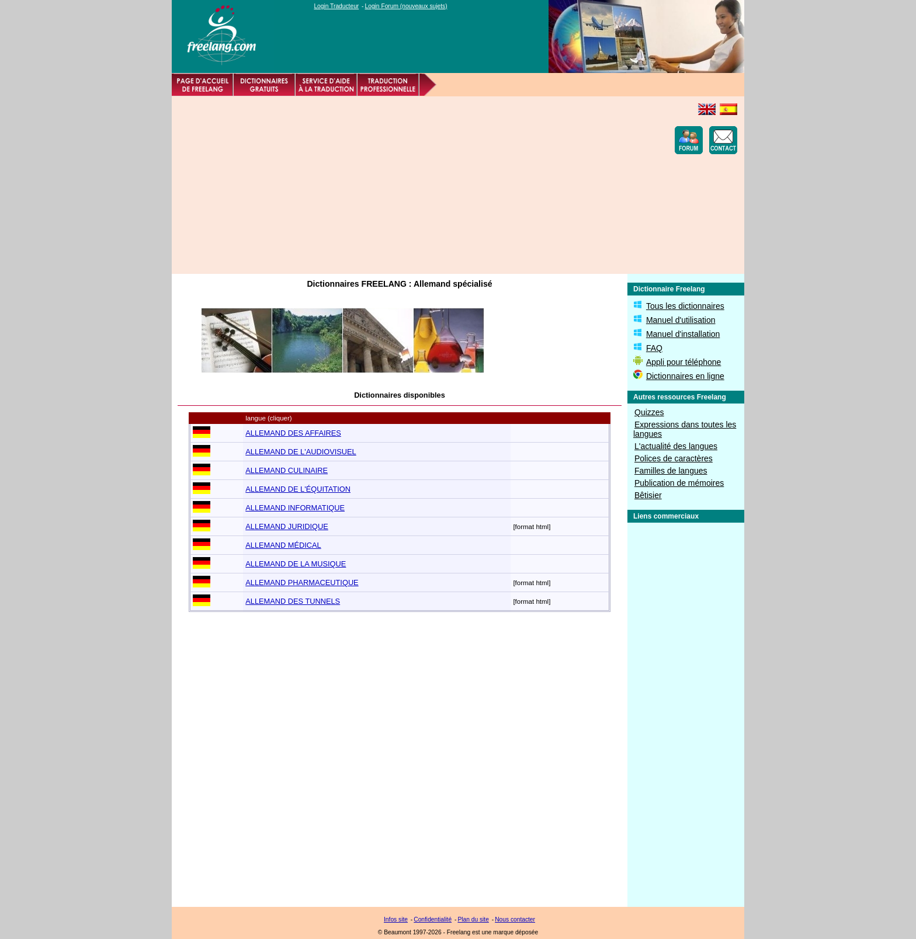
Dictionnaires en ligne (685, 376)
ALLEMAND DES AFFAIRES (293, 433)
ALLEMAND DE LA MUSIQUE (295, 563)
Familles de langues (670, 470)
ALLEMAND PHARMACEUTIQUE (301, 582)
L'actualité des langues (675, 446)
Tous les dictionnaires (685, 306)
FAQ (654, 348)
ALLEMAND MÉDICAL (283, 545)
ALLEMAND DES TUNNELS (292, 601)
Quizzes (649, 412)
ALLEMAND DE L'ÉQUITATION (298, 489)
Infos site (396, 919)
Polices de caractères (673, 458)
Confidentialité (433, 919)
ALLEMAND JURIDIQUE (286, 526)
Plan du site (472, 919)
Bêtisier (648, 495)
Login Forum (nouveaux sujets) (406, 6)
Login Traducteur (336, 6)
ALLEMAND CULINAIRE (286, 470)
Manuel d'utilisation (681, 320)
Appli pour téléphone (683, 362)
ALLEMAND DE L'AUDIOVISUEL (300, 451)
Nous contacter (515, 919)
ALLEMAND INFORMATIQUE (295, 507)
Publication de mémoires (679, 483)
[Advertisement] (391, 185)
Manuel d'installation (683, 334)
